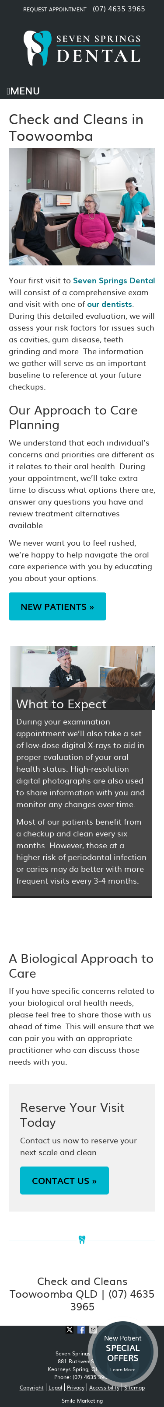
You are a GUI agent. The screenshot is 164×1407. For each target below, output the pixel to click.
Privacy (75, 1387)
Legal (55, 1387)
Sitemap (134, 1387)
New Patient (123, 1353)
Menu (23, 90)
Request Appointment (55, 9)
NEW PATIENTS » (57, 606)
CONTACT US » (64, 1180)
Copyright (32, 1387)
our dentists (109, 304)
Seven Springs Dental (114, 280)
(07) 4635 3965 (119, 8)
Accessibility (104, 1387)
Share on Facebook (82, 1330)
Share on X (70, 1330)
